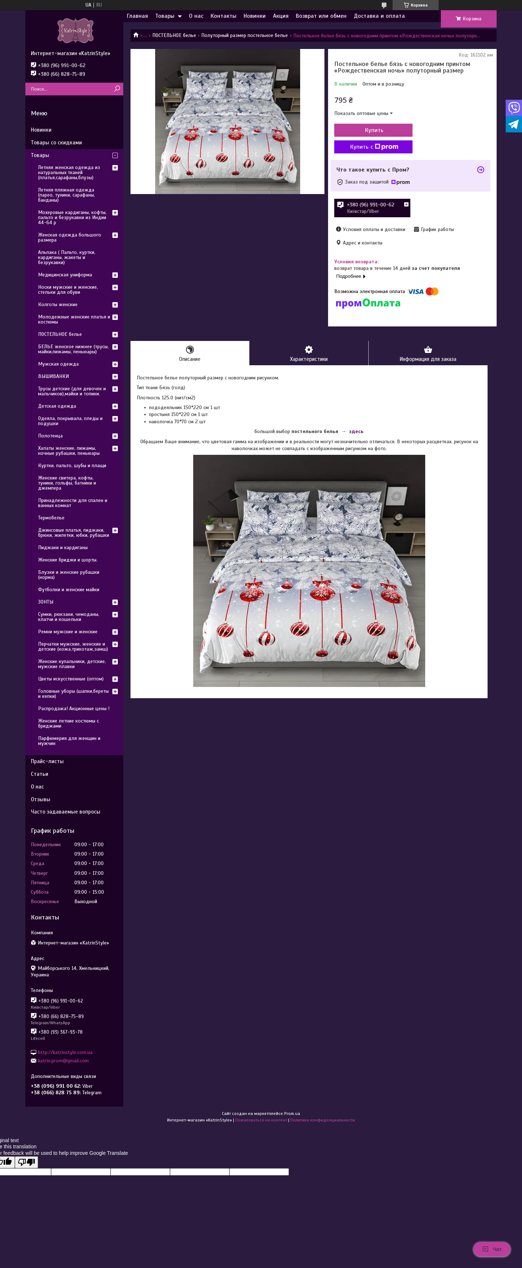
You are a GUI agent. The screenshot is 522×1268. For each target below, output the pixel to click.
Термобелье (51, 518)
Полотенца (50, 436)
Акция (281, 16)
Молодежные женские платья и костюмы (74, 319)
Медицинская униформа (65, 275)
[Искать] (117, 89)
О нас (196, 16)
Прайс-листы (47, 761)
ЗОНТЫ (45, 602)
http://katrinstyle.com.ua (65, 1052)
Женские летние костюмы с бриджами (68, 723)
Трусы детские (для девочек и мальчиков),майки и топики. (72, 391)
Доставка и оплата (379, 16)
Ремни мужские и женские (68, 632)
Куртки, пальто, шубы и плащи (72, 465)
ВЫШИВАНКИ (53, 376)
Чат (492, 1249)
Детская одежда (57, 406)
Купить (373, 130)
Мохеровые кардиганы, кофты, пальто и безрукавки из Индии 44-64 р (72, 217)
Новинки (255, 16)
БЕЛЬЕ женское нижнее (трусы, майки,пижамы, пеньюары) (73, 349)
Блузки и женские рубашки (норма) (68, 574)
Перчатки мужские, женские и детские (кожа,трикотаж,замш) (73, 646)
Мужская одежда (58, 364)
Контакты (223, 16)
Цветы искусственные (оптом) (71, 679)
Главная (137, 16)
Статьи (39, 774)
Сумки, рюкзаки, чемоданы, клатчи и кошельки (68, 616)
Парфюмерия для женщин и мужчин (69, 740)
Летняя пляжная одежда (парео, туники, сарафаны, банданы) (66, 195)
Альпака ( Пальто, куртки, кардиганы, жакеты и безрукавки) (66, 257)
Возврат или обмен (321, 16)
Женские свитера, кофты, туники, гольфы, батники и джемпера (67, 483)
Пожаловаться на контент (261, 1120)
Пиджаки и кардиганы (63, 547)
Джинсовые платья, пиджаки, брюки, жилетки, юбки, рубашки (73, 532)
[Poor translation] (26, 1162)
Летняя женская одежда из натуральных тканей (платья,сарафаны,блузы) (69, 172)
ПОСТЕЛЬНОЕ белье (174, 35)
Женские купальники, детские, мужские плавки (72, 664)
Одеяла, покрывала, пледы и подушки (70, 421)
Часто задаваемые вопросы (65, 811)
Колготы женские (58, 304)
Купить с (373, 147)
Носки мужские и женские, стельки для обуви (68, 289)
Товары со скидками (56, 142)
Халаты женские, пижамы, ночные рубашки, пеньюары (69, 450)
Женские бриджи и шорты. (68, 560)
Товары (164, 16)
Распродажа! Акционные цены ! (73, 708)
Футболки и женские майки (68, 589)
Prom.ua (292, 1113)
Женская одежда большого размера (69, 237)
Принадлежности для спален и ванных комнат (72, 503)
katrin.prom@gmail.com (63, 1061)
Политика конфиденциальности (322, 1120)
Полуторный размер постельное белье (244, 35)
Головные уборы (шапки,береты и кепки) (73, 693)
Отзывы (40, 799)
